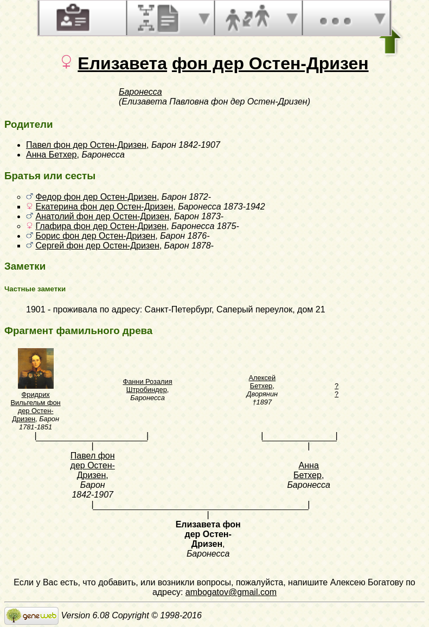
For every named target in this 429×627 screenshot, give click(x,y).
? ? (336, 390)
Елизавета (122, 63)
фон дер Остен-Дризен (270, 63)
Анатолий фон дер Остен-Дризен (102, 216)
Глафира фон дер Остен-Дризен (100, 226)
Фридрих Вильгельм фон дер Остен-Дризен (36, 406)
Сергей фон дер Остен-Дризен (97, 245)
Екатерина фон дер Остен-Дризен (104, 206)
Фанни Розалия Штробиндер (147, 385)
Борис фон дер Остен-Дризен (95, 235)
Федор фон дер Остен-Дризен (95, 196)
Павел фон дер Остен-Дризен (86, 144)
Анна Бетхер (51, 154)
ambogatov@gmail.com (231, 592)
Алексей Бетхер (262, 382)
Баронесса (140, 91)
